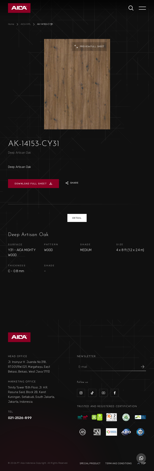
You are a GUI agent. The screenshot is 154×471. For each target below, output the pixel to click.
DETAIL (77, 218)
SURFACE (15, 244)
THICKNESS (17, 265)
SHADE (85, 244)
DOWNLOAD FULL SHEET (33, 183)
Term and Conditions (118, 463)
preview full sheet (89, 47)
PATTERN (51, 244)
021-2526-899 (20, 418)
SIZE (120, 244)
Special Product (90, 463)
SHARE (72, 183)
